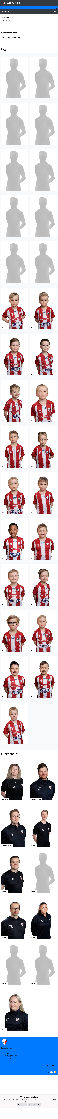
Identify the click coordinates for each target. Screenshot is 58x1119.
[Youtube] (52, 1109)
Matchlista (5, 70)
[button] (4, 36)
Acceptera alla (22, 1105)
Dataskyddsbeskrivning (8, 1092)
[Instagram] (55, 1109)
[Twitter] (49, 1109)
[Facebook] (46, 1109)
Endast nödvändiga (34, 1105)
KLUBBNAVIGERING (30, 2)
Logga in (29, 12)
